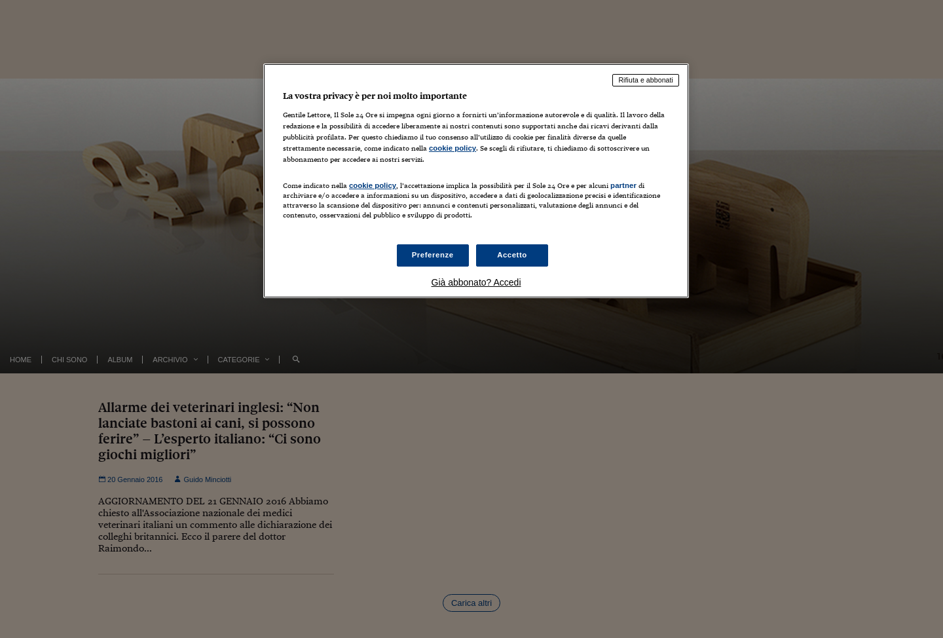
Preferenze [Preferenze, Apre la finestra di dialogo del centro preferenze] (433, 255)
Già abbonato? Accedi (476, 282)
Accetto (512, 255)
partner (623, 185)
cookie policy (452, 148)
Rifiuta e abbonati (645, 80)
